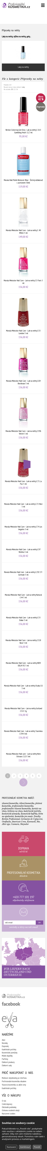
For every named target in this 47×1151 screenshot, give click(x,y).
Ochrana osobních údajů (10, 1110)
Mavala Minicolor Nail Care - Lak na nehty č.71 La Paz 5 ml (23, 469)
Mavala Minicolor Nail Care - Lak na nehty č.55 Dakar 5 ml (23, 619)
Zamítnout (25, 1147)
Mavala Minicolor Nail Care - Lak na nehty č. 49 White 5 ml (23, 218)
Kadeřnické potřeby (9, 1049)
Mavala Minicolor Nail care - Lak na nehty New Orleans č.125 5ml (23, 755)
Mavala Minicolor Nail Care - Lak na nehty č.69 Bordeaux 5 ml (23, 369)
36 (17, 89)
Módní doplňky (7, 1055)
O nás (4, 1100)
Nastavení (11, 1147)
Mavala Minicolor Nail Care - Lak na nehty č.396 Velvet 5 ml (23, 419)
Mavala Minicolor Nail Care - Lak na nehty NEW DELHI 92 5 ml (23, 664)
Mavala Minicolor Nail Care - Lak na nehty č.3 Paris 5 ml (23, 268)
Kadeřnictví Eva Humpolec (9, 1020)
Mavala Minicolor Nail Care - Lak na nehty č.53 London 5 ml (23, 318)
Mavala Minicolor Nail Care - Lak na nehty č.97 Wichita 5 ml (23, 551)
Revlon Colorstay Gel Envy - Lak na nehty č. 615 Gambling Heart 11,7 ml (23, 118)
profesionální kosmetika (17, 996)
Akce (3, 1040)
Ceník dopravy (7, 1104)
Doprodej (5, 1046)
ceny (23, 87)
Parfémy (5, 1059)
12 (14, 89)
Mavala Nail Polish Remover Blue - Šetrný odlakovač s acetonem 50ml (23, 168)
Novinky (5, 1043)
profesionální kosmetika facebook (11, 1004)
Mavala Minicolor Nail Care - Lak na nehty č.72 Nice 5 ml (23, 505)
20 (12, 89)
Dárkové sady (7, 1065)
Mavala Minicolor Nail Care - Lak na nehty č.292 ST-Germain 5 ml (23, 573)
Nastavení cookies (8, 1113)
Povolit (37, 1147)
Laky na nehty (23, 56)
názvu (10, 87)
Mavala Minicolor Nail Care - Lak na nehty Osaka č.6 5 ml (23, 687)
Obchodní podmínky (9, 1107)
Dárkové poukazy (8, 1062)
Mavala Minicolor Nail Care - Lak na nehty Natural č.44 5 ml (23, 596)
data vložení (17, 87)
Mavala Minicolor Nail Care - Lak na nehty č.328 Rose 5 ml (23, 642)
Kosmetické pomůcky (9, 1052)
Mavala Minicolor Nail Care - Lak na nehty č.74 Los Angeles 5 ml (23, 528)
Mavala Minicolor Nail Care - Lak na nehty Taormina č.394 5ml (23, 732)
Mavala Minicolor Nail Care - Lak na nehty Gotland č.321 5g (23, 710)
